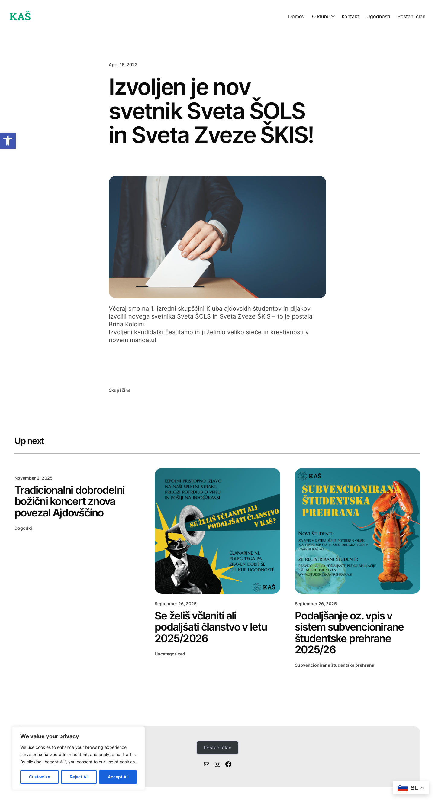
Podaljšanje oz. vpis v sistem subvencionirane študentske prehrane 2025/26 (349, 632)
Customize (39, 776)
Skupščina (119, 390)
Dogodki (23, 528)
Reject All (79, 776)
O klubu (321, 16)
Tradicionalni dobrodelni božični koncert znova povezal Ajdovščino (69, 501)
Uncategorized (170, 653)
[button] (8, 141)
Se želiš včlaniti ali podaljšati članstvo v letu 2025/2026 (211, 627)
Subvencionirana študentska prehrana (334, 665)
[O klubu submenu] (332, 16)
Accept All (118, 776)
